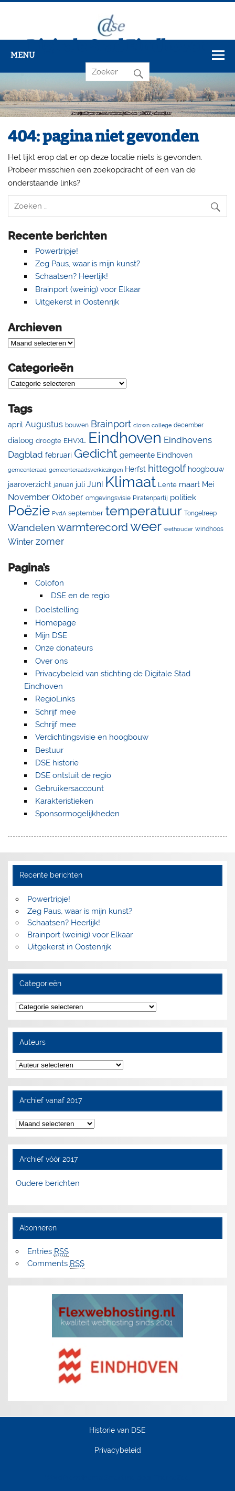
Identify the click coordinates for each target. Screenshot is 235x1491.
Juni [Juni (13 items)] (95, 484)
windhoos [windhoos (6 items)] (209, 529)
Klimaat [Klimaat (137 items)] (130, 482)
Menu (22, 55)
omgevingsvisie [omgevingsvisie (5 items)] (108, 498)
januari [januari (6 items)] (63, 485)
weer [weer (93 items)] (146, 526)
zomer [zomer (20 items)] (50, 541)
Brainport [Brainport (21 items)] (111, 423)
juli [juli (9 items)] (80, 484)
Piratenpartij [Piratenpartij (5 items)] (150, 498)
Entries (48, 1252)
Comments (55, 1264)
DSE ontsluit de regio (73, 775)
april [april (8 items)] (15, 424)
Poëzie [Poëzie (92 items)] (29, 510)
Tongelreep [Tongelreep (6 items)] (200, 513)
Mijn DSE (51, 635)
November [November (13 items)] (29, 497)
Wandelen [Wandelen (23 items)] (31, 527)
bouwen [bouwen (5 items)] (77, 425)
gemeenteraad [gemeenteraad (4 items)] (27, 470)
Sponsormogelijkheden (77, 813)
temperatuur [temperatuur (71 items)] (143, 510)
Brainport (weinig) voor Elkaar (88, 289)
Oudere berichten (48, 1183)
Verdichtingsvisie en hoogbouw (91, 737)
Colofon (49, 583)
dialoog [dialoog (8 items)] (21, 440)
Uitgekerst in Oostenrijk (77, 302)
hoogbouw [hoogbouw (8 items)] (206, 469)
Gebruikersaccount (69, 788)
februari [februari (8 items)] (58, 455)
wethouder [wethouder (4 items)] (178, 529)
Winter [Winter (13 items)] (21, 542)
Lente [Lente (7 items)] (167, 485)
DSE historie (57, 763)
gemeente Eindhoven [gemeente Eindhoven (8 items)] (156, 455)
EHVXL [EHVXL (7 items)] (74, 441)
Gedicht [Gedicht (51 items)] (96, 453)
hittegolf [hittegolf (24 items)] (167, 468)
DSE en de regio (80, 595)
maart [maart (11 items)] (189, 484)
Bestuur (49, 750)
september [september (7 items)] (85, 513)
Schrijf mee (55, 712)
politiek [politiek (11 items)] (183, 497)
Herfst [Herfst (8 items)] (135, 469)
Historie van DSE (117, 1430)
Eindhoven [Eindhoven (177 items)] (125, 437)
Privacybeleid (117, 1450)
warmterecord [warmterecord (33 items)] (92, 527)
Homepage (55, 623)
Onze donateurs (64, 648)
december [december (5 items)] (189, 425)
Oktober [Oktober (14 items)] (67, 497)
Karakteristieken (64, 801)
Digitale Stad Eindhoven (118, 46)
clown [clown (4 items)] (141, 425)
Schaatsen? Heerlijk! (71, 276)
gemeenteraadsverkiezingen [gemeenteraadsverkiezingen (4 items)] (86, 470)
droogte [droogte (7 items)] (48, 441)
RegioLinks (55, 699)
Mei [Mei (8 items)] (208, 484)
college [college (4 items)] (162, 425)
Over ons (51, 661)
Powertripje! (56, 251)
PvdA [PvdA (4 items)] (59, 513)
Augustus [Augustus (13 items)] (44, 424)
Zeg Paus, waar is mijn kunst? (87, 263)
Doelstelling (57, 609)
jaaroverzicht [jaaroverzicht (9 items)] (29, 484)
